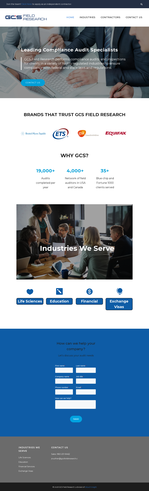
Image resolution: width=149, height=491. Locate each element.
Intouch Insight (91, 487)
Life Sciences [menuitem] (25, 457)
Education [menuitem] (23, 462)
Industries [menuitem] (87, 17)
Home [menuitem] (70, 17)
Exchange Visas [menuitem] (26, 471)
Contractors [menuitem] (110, 17)
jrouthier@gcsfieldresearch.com (66, 458)
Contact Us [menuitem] (134, 17)
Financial (89, 301)
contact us (33, 82)
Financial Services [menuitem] (27, 466)
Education (59, 301)
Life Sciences (30, 301)
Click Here (26, 4)
